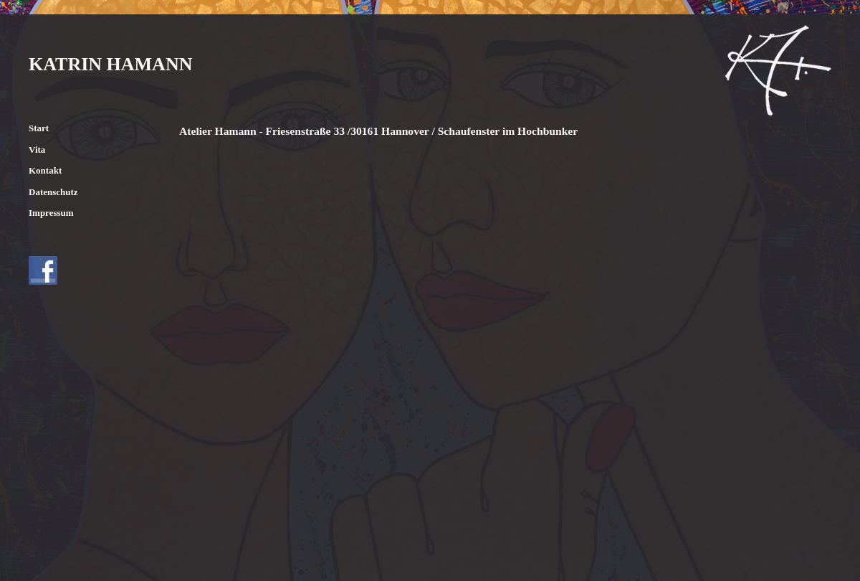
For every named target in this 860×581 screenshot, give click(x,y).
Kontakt (45, 170)
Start (39, 128)
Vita (37, 149)
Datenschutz (53, 191)
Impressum (51, 212)
